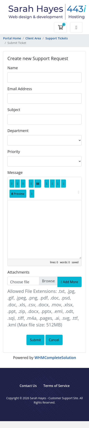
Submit (35, 340)
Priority (13, 151)
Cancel (54, 340)
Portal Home (12, 38)
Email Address (19, 88)
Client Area (33, 38)
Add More (69, 282)
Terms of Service (56, 385)
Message (15, 172)
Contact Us (28, 385)
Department (17, 130)
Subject (13, 109)
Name (12, 67)
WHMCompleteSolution (55, 357)
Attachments (18, 272)
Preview (17, 194)
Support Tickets (56, 38)
